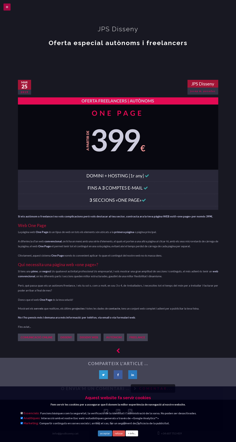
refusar (119, 433)
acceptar (105, 433)
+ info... (132, 433)
